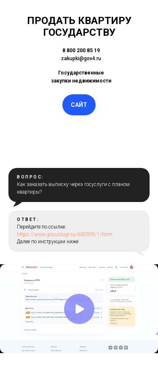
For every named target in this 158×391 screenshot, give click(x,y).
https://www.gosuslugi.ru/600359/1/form (64, 234)
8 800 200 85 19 (81, 50)
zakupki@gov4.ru (81, 58)
